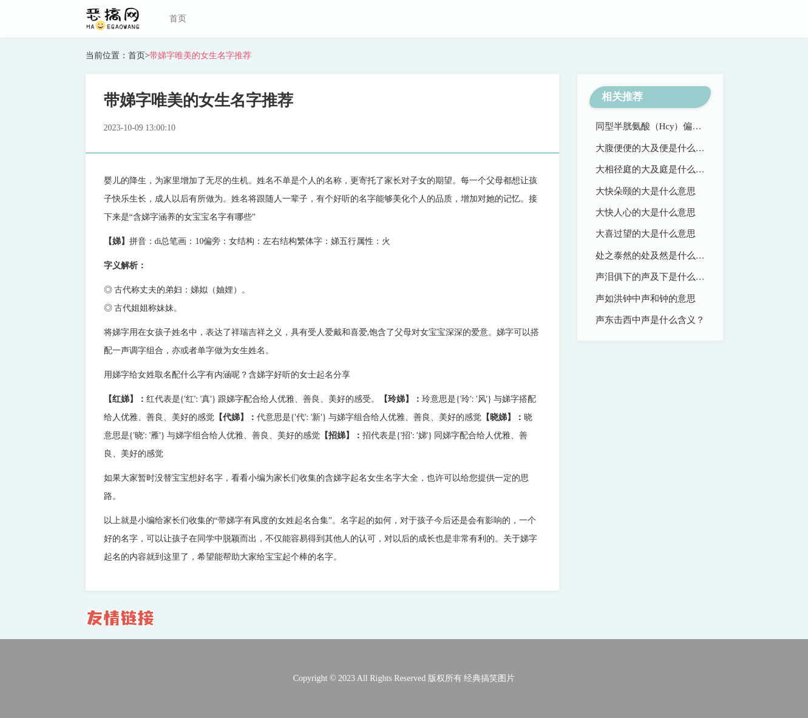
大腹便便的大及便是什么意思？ (659, 148)
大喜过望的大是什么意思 (646, 234)
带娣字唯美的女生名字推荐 (200, 55)
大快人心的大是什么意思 (646, 212)
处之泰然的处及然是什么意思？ (659, 255)
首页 (177, 18)
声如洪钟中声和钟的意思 (646, 298)
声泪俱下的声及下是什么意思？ (659, 277)
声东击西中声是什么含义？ (650, 320)
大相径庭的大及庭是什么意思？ (659, 169)
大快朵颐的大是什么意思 (646, 191)
